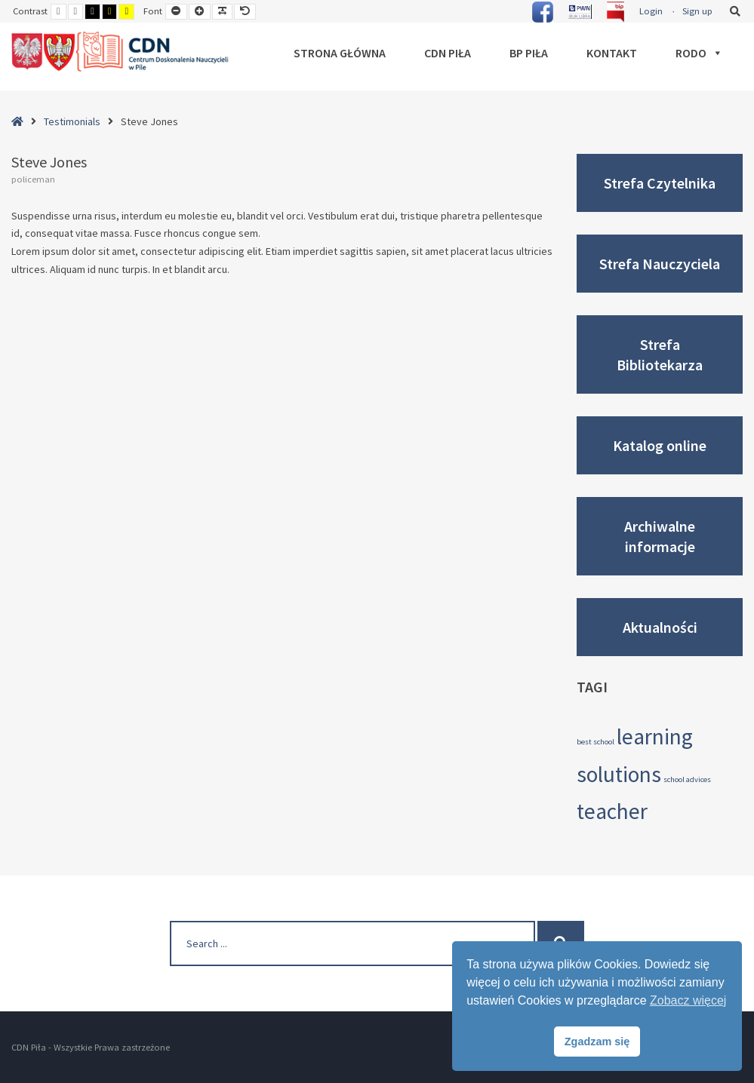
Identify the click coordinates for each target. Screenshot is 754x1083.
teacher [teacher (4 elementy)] (612, 811)
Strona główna (340, 52)
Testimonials (72, 121)
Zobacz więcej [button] (688, 1000)
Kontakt (611, 52)
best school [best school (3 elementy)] (595, 742)
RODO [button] (699, 52)
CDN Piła (447, 52)
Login (651, 11)
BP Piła (528, 52)
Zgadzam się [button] (597, 1041)
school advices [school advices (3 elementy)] (687, 779)
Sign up (697, 11)
